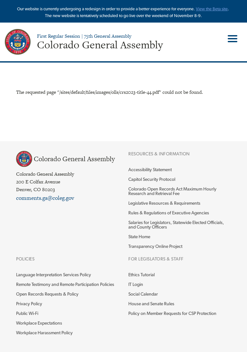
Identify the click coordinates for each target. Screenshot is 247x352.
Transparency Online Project (155, 246)
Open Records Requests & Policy (47, 294)
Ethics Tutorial (141, 274)
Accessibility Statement (150, 169)
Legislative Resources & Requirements (164, 203)
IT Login (135, 284)
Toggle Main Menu (230, 39)
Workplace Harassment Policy (44, 332)
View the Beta (209, 8)
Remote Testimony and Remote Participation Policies (65, 284)
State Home (139, 236)
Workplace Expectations (39, 323)
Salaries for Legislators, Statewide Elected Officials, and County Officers (176, 225)
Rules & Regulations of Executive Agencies (168, 212)
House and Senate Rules (151, 303)
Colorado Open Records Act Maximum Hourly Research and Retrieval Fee (172, 191)
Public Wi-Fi (27, 313)
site (225, 8)
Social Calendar (143, 294)
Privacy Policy (29, 303)
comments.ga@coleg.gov (45, 198)
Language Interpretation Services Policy (53, 274)
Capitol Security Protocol (151, 179)
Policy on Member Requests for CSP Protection (172, 313)
